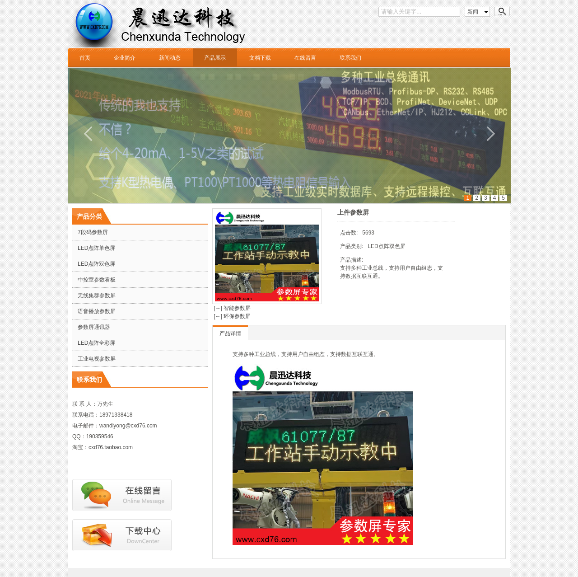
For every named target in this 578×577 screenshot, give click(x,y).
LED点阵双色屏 (96, 264)
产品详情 (230, 333)
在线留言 (305, 58)
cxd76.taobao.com (111, 447)
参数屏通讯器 (94, 327)
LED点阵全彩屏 (96, 343)
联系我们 (350, 58)
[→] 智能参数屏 (231, 308)
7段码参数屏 (93, 232)
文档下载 (260, 58)
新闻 (472, 12)
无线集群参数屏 (97, 295)
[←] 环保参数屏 (231, 316)
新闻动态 (170, 58)
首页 (84, 58)
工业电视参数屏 (97, 359)
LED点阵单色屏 (96, 248)
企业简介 (124, 58)
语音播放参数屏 (97, 311)
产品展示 (215, 58)
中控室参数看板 (97, 280)
